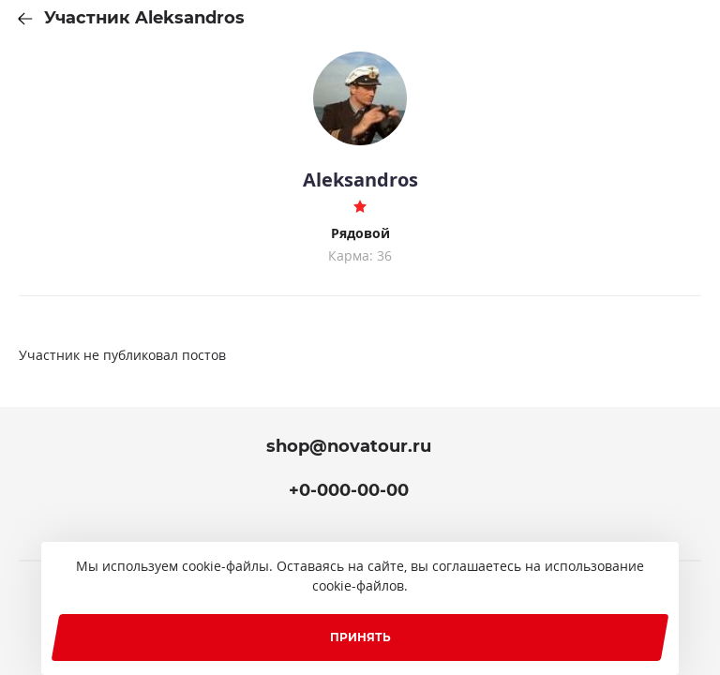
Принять (360, 637)
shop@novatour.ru (348, 446)
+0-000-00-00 (349, 490)
